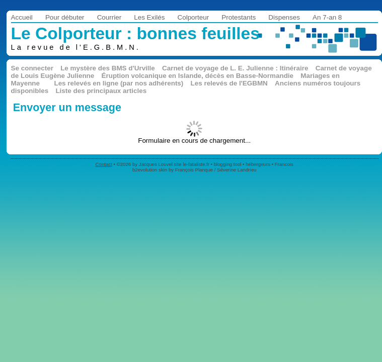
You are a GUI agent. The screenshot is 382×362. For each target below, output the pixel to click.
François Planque (194, 169)
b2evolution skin (149, 169)
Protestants (238, 17)
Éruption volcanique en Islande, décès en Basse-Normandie (197, 75)
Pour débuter (65, 17)
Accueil (22, 17)
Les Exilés (149, 17)
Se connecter (32, 68)
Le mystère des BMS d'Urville (107, 68)
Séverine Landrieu (236, 169)
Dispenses (284, 17)
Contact (104, 164)
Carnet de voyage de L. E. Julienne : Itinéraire (235, 68)
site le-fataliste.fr (191, 164)
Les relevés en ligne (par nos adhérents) (118, 83)
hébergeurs (258, 164)
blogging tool (228, 164)
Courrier (109, 17)
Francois (284, 164)
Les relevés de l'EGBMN (229, 83)
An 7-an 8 (327, 17)
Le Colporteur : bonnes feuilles (135, 33)
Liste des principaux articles (100, 91)
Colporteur (193, 17)
